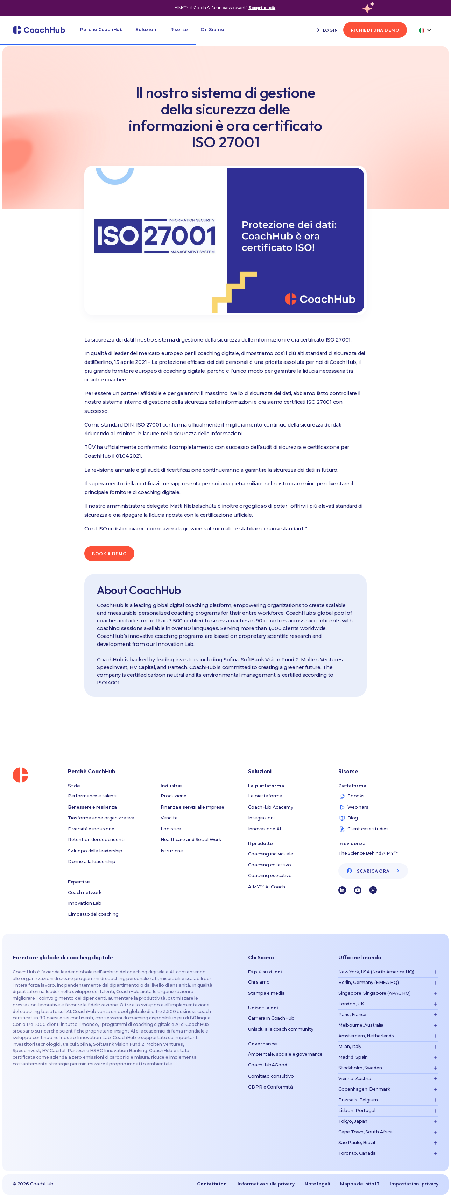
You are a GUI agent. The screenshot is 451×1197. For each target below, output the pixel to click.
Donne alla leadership (91, 861)
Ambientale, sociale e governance (285, 1054)
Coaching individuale (270, 854)
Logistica (171, 828)
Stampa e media (266, 993)
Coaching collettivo (269, 864)
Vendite (169, 818)
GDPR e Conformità (270, 1087)
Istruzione (172, 850)
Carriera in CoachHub (271, 1018)
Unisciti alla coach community (280, 1029)
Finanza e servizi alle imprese (192, 807)
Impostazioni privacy (414, 1184)
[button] (101, 30)
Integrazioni (261, 818)
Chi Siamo (212, 29)
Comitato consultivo (271, 1076)
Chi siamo (259, 982)
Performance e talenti (92, 795)
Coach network (84, 892)
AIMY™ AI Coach (266, 886)
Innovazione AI (264, 828)
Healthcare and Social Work (191, 839)
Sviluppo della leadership (95, 850)
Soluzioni (146, 29)
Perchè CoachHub (101, 29)
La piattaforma (265, 795)
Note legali (317, 1184)
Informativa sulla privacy (266, 1184)
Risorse (179, 29)
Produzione (173, 795)
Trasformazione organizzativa (101, 818)
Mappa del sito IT (360, 1184)
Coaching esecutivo (270, 875)
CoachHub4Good (267, 1065)
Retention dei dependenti (96, 839)
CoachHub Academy (270, 807)
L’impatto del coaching (93, 914)
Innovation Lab (84, 903)
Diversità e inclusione (91, 828)
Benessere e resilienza (92, 807)
